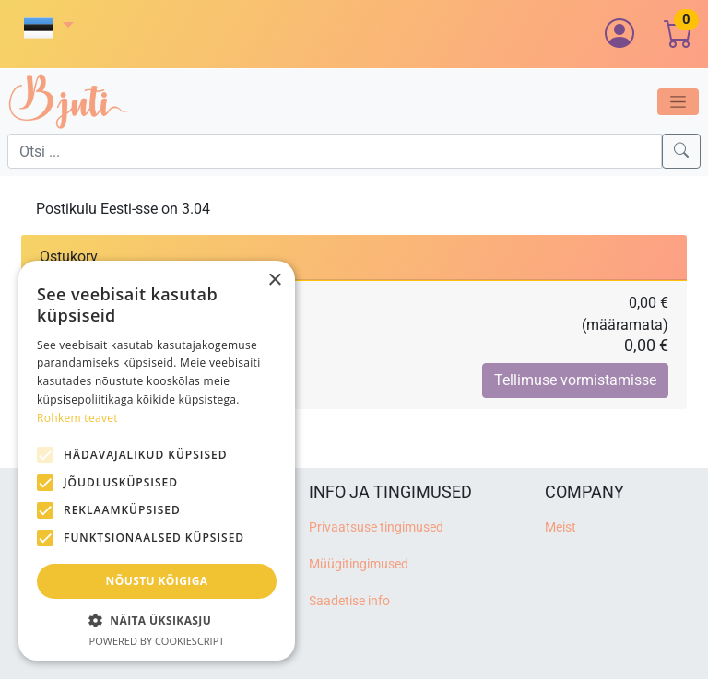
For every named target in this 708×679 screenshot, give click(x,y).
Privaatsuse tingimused (376, 527)
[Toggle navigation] (678, 101)
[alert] (156, 461)
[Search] (681, 151)
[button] (48, 27)
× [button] (274, 280)
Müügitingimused (358, 564)
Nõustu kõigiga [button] (157, 581)
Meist (560, 527)
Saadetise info (349, 601)
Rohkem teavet (77, 418)
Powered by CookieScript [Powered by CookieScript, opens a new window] (157, 641)
